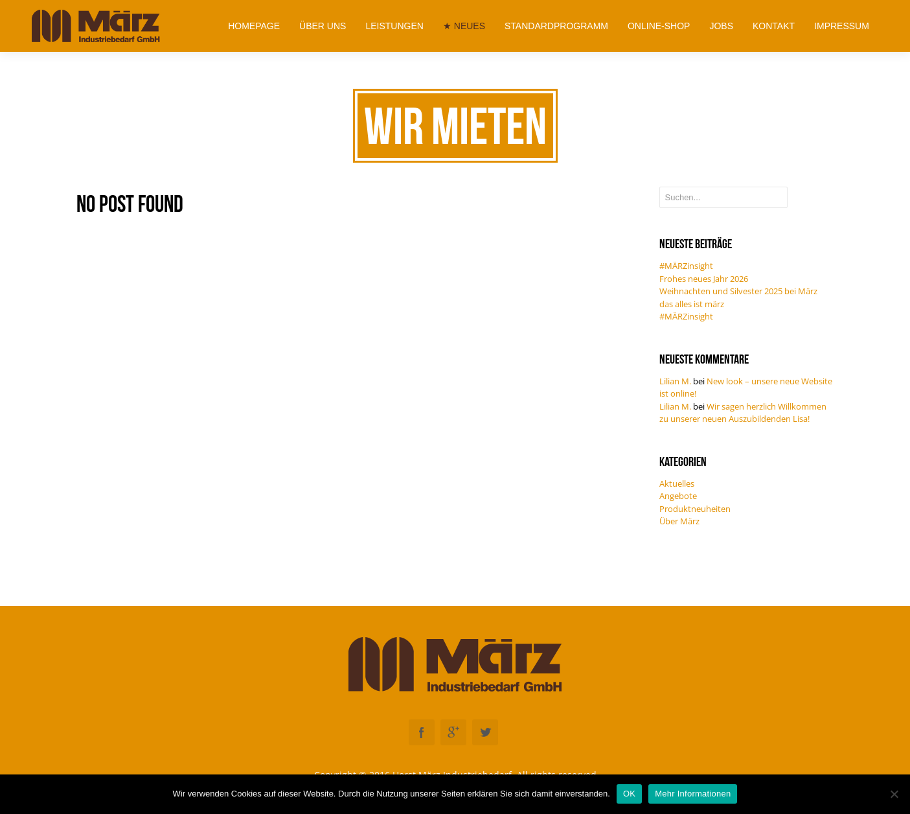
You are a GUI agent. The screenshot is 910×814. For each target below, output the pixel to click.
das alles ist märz (691, 304)
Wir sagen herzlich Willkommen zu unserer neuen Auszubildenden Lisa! (742, 413)
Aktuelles (676, 483)
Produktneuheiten (695, 509)
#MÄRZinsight (686, 266)
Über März (679, 521)
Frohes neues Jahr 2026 (703, 279)
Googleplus (453, 732)
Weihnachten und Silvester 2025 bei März (738, 291)
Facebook (422, 732)
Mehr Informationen (693, 793)
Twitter (485, 732)
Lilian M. (675, 381)
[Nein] (893, 793)
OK (629, 793)
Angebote (678, 496)
